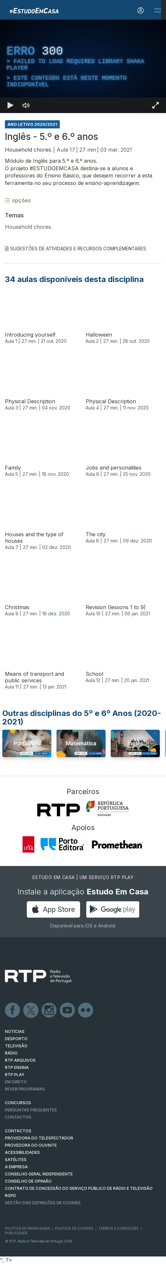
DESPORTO (16, 1038)
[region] (83, 66)
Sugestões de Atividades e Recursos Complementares (75, 248)
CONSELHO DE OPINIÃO (28, 1181)
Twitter (31, 1010)
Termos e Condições (118, 1228)
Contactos (18, 1117)
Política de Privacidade (27, 1228)
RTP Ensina (17, 1067)
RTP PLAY (15, 1074)
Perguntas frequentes (31, 1109)
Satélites (15, 1159)
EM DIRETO (16, 1081)
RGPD (10, 1195)
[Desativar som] (26, 105)
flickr (86, 1010)
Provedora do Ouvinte (31, 1145)
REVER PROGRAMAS (25, 1089)
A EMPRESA (16, 1166)
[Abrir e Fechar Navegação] (157, 10)
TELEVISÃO (16, 1045)
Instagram (49, 1010)
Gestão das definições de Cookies (43, 1202)
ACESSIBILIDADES (22, 1152)
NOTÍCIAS (15, 1031)
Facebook (13, 1010)
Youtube (67, 1010)
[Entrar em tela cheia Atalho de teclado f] (155, 105)
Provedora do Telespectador (39, 1138)
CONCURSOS (18, 1102)
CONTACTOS (18, 1130)
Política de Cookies (74, 1228)
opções (18, 200)
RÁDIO (11, 1053)
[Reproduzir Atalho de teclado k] (10, 105)
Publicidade (16, 1233)
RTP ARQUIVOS (20, 1060)
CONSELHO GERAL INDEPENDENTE (39, 1174)
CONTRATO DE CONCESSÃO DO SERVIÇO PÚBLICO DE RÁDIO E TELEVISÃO (79, 1188)
